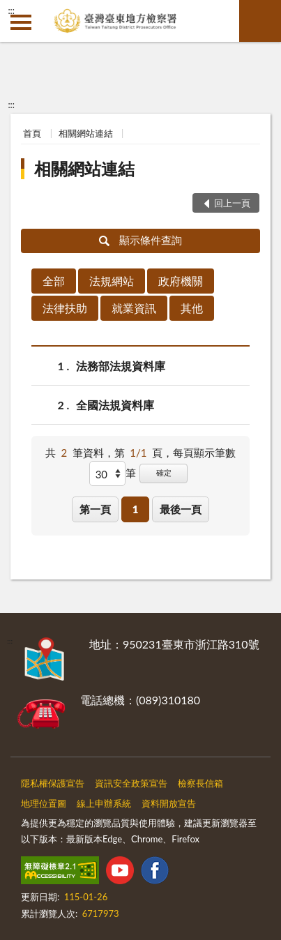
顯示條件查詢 (140, 240)
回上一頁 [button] (232, 203)
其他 (192, 307)
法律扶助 (65, 307)
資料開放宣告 (169, 803)
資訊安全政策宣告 (131, 783)
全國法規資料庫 (115, 405)
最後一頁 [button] (181, 509)
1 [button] (135, 509)
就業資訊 (134, 307)
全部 (54, 280)
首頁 (32, 133)
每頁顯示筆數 (204, 452)
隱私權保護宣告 (52, 783)
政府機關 (180, 280)
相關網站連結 (86, 133)
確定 (164, 472)
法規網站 (111, 280)
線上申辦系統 (104, 803)
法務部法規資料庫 (120, 366)
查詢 (260, 21)
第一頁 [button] (95, 509)
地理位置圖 (43, 803)
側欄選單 (20, 22)
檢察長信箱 (200, 783)
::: (11, 10)
